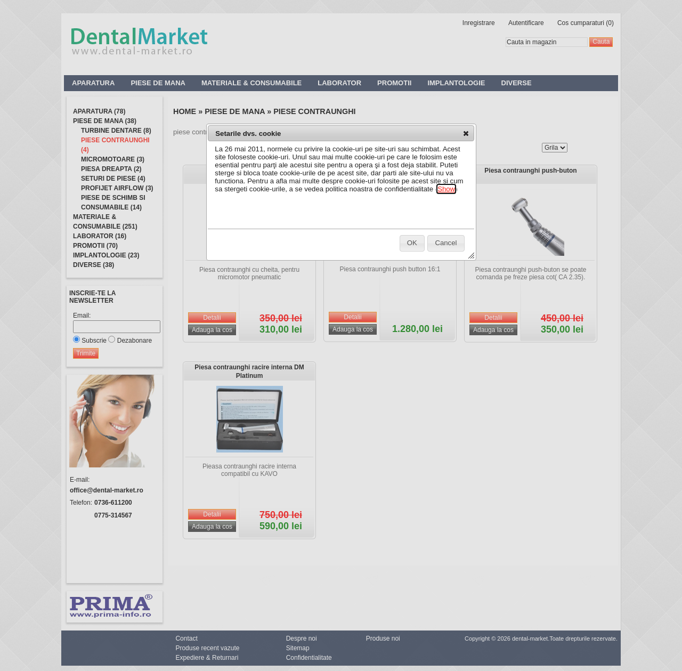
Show (446, 189)
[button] (466, 133)
